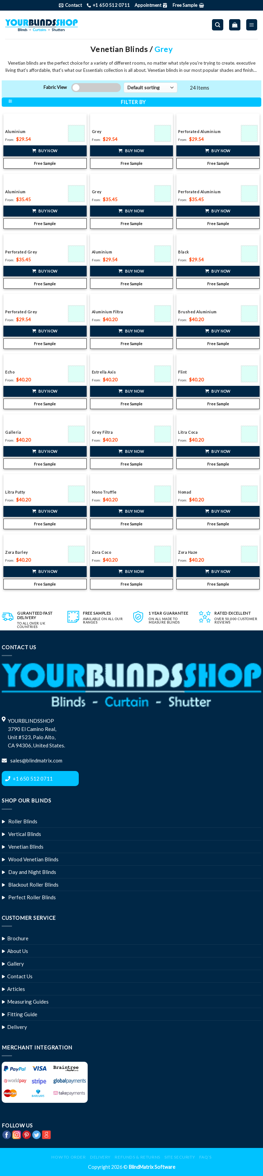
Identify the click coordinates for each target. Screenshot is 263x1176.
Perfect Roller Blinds (32, 897)
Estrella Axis (104, 372)
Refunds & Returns (137, 1157)
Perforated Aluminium (199, 131)
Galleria (13, 432)
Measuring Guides (28, 1001)
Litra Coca (188, 432)
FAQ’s (205, 1157)
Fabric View (55, 87)
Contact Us (20, 976)
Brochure (17, 938)
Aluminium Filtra (107, 312)
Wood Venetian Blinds (33, 859)
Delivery (17, 1027)
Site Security (179, 1157)
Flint (182, 372)
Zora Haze (188, 552)
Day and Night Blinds (32, 872)
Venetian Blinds (25, 847)
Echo (9, 372)
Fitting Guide (22, 1014)
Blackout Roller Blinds (33, 884)
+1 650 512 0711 (33, 778)
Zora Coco (101, 552)
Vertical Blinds (24, 834)
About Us (17, 951)
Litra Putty (15, 492)
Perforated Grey (21, 252)
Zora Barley (16, 552)
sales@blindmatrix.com (35, 760)
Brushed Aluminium (197, 312)
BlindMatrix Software (152, 1167)
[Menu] (252, 24)
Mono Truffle (104, 492)
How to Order (68, 1157)
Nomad (184, 492)
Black (183, 252)
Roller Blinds (22, 821)
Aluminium (15, 131)
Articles (16, 989)
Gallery (15, 964)
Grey (97, 131)
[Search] (217, 24)
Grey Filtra (102, 432)
